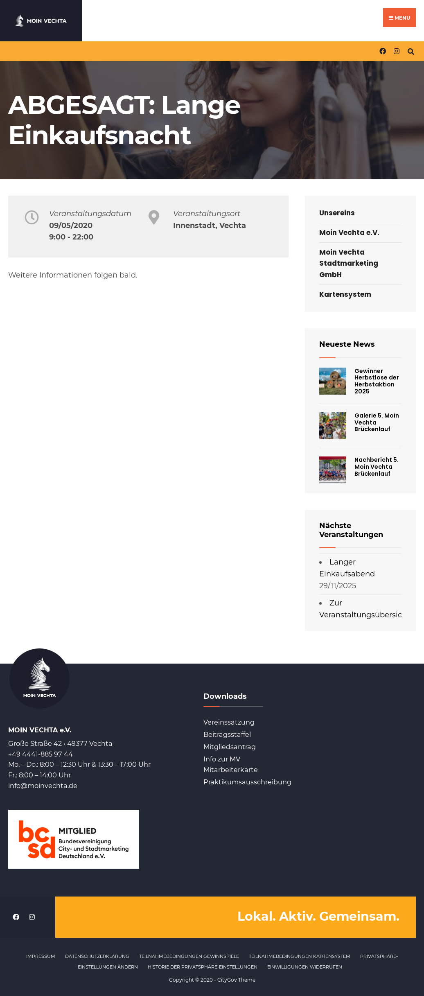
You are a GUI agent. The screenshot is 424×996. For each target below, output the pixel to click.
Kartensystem (345, 294)
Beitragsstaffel (227, 734)
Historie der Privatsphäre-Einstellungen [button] (202, 967)
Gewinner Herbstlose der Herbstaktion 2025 (376, 381)
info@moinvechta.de (42, 785)
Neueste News (347, 344)
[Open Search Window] (411, 51)
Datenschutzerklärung (97, 956)
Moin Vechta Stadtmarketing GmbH (348, 263)
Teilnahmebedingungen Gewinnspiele (189, 956)
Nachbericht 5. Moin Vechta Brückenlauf (376, 467)
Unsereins (337, 213)
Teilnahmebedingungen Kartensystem (299, 956)
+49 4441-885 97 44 (40, 754)
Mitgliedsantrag (229, 747)
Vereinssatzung (229, 722)
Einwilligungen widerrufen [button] (304, 967)
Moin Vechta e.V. (349, 232)
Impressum (40, 956)
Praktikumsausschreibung (247, 782)
